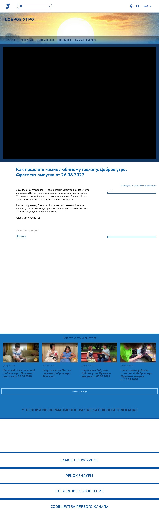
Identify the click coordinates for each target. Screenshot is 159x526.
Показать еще (79, 391)
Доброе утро (19, 19)
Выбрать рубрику (86, 39)
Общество (21, 236)
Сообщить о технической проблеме (138, 185)
